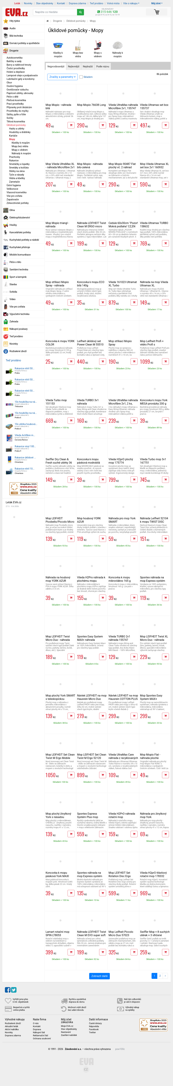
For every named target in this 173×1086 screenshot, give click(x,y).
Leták (17, 3)
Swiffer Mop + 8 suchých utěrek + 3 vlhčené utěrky (155, 935)
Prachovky (14, 157)
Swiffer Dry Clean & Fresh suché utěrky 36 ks (59, 463)
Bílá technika (16, 35)
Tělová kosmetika (16, 121)
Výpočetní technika (19, 314)
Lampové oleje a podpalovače (22, 75)
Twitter (92, 1032)
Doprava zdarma (77, 3)
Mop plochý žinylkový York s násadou (58, 815)
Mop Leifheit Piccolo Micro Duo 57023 (121, 933)
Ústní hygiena (14, 185)
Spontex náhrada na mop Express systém (152, 579)
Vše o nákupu (130, 3)
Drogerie (13, 50)
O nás (36, 1023)
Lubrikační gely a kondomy (20, 79)
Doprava (37, 1029)
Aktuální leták (11, 1026)
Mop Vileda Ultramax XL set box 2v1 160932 (154, 165)
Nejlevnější (73, 66)
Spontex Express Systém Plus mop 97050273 (87, 817)
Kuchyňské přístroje (19, 247)
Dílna (12, 210)
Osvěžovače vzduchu (18, 89)
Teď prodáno (96, 3)
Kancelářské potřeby (20, 232)
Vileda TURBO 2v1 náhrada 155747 (119, 638)
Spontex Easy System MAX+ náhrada (90, 638)
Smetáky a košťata (19, 167)
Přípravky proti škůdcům (19, 107)
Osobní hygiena (15, 86)
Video (12, 299)
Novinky (28, 3)
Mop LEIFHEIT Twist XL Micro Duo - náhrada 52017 (154, 640)
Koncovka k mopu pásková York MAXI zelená (57, 876)
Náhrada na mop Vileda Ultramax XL (154, 283)
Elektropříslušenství (19, 217)
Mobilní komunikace (20, 254)
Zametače (14, 181)
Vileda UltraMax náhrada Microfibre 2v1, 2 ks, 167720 (123, 404)
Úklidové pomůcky (16, 125)
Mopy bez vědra (20, 146)
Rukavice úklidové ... (25, 457)
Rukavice (14, 160)
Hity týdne (14, 20)
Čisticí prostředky (16, 68)
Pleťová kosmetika (16, 100)
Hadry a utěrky (16, 128)
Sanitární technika (18, 269)
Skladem (88, 77)
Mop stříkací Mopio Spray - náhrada (57, 283)
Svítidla (13, 291)
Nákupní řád (39, 1032)
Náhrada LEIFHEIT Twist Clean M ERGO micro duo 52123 (91, 226)
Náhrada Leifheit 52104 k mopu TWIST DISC (154, 520)
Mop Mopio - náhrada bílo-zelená (90, 165)
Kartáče (13, 135)
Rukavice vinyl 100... (25, 446)
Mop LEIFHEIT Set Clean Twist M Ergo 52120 (91, 756)
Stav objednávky (44, 3)
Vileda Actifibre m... (25, 435)
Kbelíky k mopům (21, 142)
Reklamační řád (40, 1035)
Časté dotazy (95, 1023)
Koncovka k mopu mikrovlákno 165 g (120, 579)
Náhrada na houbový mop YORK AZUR (58, 579)
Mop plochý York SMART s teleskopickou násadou (60, 699)
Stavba (13, 284)
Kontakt (61, 3)
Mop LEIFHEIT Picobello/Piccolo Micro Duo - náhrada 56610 (60, 522)
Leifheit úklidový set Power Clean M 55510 (90, 343)
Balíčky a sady (14, 61)
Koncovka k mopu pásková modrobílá (88, 461)
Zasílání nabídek (69, 1035)
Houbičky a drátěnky (19, 132)
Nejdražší (88, 66)
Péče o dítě (12, 96)
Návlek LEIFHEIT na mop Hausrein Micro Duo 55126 (92, 699)
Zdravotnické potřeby (18, 203)
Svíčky (10, 118)
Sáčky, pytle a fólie (16, 114)
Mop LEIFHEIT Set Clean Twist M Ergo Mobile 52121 (60, 758)
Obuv (9, 82)
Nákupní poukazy (18, 328)
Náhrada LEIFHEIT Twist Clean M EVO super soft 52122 (91, 935)
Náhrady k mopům (21, 153)
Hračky (13, 224)
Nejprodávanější (55, 66)
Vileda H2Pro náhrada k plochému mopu (91, 579)
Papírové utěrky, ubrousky (20, 93)
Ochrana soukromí (42, 1038)
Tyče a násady (16, 174)
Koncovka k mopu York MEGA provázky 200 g (153, 402)
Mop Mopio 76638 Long (91, 104)
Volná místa (113, 3)
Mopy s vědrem (20, 150)
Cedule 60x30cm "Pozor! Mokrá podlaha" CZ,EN (123, 224)
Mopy (12, 139)
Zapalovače (13, 199)
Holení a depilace (16, 72)
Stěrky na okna (17, 171)
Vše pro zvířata (14, 196)
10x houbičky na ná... (26, 413)
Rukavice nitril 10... (24, 468)
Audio (12, 28)
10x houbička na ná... (26, 401)
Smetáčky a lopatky (19, 164)
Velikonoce (12, 188)
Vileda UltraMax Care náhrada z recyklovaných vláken (123, 758)
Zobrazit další (99, 976)
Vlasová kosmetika (17, 192)
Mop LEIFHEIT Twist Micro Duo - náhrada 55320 (58, 640)
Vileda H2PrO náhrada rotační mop (122, 815)
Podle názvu (102, 66)
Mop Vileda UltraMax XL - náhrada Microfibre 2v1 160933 (60, 167)
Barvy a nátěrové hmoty (19, 64)
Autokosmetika (14, 57)
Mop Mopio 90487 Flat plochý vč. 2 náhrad (122, 165)
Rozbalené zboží (18, 351)
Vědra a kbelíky (17, 178)
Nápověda (94, 1026)
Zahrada (13, 321)
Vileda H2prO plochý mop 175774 (121, 461)
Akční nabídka (12, 1029)
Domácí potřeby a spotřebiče (24, 43)
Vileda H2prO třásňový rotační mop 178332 (153, 874)
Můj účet (156, 3)
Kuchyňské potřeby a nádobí (24, 239)
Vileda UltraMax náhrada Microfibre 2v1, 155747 (123, 106)
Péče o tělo (15, 262)
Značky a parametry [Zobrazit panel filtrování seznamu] (63, 76)
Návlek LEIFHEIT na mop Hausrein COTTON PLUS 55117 (123, 699)
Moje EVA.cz (67, 1026)
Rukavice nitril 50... (24, 368)
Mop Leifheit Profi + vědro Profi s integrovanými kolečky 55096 (153, 346)
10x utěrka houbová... (26, 424)
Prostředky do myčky (18, 111)
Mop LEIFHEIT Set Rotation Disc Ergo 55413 (120, 876)
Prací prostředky (15, 103)
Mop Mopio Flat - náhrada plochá (150, 756)
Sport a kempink (18, 276)
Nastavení (66, 1032)
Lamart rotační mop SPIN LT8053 (57, 933)
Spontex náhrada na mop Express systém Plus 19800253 (89, 876)
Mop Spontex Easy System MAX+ (151, 697)
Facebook (93, 1029)
